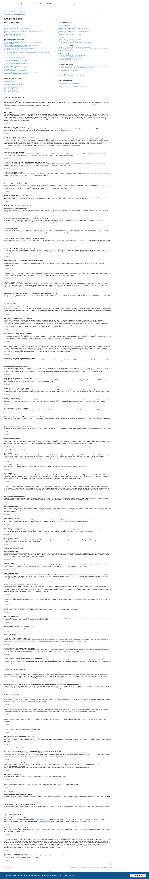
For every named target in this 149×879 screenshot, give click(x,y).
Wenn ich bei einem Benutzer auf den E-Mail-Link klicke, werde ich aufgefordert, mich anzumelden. (27, 52)
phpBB (52, 871)
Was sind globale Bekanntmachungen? (13, 86)
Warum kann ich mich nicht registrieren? (13, 27)
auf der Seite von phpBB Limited (48, 821)
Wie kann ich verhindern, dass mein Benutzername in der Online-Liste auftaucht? (22, 42)
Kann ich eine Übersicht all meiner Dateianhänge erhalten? (72, 77)
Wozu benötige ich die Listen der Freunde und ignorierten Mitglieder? (74, 47)
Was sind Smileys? (8, 83)
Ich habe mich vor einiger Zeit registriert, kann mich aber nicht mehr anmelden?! (22, 31)
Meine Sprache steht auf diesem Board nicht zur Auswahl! (17, 46)
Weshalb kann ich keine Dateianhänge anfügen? (15, 67)
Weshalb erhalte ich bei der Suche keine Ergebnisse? (70, 56)
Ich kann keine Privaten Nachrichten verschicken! (69, 39)
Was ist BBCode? (8, 80)
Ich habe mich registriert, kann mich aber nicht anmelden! (17, 28)
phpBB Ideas (76, 829)
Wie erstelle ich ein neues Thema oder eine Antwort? (16, 57)
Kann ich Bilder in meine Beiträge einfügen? (14, 84)
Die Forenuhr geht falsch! (9, 43)
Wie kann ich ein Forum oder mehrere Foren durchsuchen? (72, 55)
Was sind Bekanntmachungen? (11, 87)
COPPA (87, 139)
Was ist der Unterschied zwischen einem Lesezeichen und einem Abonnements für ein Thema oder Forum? (83, 66)
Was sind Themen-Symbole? (10, 91)
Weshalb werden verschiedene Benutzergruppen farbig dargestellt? (74, 31)
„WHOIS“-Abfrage (10, 841)
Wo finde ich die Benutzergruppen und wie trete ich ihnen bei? (72, 28)
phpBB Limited (93, 252)
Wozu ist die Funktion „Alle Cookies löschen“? (14, 35)
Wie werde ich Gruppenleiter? (65, 29)
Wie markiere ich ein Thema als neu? (12, 75)
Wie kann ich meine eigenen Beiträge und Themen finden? (72, 61)
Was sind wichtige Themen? (10, 88)
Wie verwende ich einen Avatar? (11, 49)
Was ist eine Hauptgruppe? (64, 32)
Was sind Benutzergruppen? (65, 27)
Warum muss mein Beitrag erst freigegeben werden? (16, 73)
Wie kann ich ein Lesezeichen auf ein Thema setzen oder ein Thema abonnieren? (77, 67)
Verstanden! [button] (138, 875)
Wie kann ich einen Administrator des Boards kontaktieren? (72, 86)
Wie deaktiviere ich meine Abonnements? (68, 70)
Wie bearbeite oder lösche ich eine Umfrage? (14, 64)
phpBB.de (104, 252)
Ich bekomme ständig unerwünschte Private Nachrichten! (71, 40)
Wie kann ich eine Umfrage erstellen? (12, 61)
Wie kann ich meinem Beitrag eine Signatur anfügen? (16, 60)
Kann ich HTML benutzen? (10, 81)
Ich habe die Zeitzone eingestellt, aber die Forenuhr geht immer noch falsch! (21, 45)
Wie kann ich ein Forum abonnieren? (67, 69)
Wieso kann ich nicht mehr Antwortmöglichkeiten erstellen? (17, 63)
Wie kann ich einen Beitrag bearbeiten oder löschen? (16, 59)
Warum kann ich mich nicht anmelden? (13, 29)
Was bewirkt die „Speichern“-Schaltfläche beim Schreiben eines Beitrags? (21, 72)
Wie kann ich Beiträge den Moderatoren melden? (15, 70)
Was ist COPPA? (7, 25)
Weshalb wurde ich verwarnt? (10, 69)
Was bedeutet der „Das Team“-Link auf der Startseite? (70, 34)
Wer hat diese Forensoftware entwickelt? (67, 82)
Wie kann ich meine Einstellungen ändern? (13, 40)
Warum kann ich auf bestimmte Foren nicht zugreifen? (16, 66)
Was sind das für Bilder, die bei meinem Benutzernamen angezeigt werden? (21, 48)
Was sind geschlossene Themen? (11, 90)
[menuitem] (12, 12)
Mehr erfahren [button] (70, 875)
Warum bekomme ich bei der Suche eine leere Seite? (70, 58)
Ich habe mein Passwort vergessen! (12, 32)
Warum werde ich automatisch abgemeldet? (14, 34)
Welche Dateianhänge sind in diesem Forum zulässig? (71, 75)
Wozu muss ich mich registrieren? (11, 24)
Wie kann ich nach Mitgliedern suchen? (67, 59)
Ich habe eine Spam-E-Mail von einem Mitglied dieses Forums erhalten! (75, 42)
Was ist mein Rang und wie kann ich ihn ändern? (15, 51)
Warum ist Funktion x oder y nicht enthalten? (68, 83)
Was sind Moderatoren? (63, 25)
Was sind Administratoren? (64, 24)
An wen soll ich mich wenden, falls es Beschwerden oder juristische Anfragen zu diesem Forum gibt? (81, 85)
